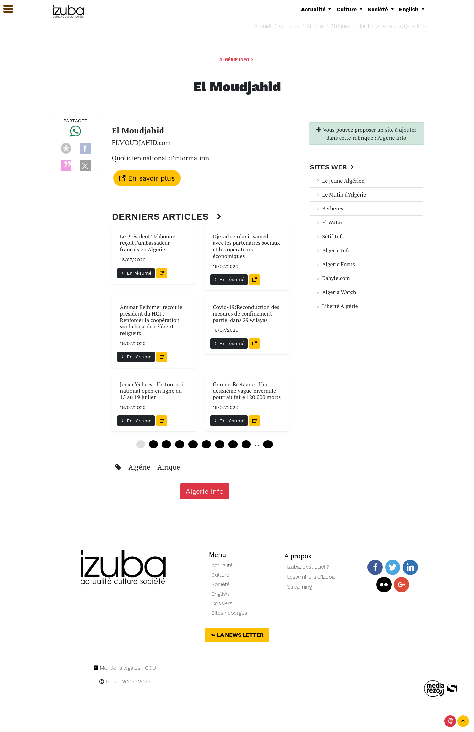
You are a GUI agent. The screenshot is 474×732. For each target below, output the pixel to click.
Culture (220, 575)
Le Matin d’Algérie (340, 194)
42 (232, 444)
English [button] (409, 9)
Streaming (299, 586)
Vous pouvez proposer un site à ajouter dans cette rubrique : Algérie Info (366, 133)
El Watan (329, 222)
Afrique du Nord (350, 26)
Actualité (289, 26)
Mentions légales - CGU (124, 668)
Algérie (384, 26)
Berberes (329, 208)
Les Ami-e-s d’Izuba (311, 577)
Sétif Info (330, 236)
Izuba (109, 681)
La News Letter (237, 635)
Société (221, 584)
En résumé (136, 273)
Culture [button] (347, 9)
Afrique (315, 26)
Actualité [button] (314, 9)
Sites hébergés (229, 613)
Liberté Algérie (336, 306)
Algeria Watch (335, 292)
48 (246, 444)
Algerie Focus (335, 264)
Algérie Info (412, 26)
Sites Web (333, 167)
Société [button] (379, 9)
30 (206, 444)
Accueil (262, 26)
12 (166, 444)
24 (192, 444)
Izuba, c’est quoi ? (308, 567)
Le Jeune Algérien (340, 180)
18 (179, 444)
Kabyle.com (332, 278)
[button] (5, 9)
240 (268, 444)
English (220, 594)
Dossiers (222, 603)
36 (219, 444)
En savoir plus (147, 178)
